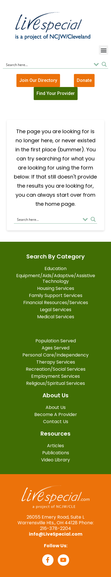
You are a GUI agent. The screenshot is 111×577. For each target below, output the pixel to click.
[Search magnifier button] (104, 64)
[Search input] (48, 64)
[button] (103, 50)
